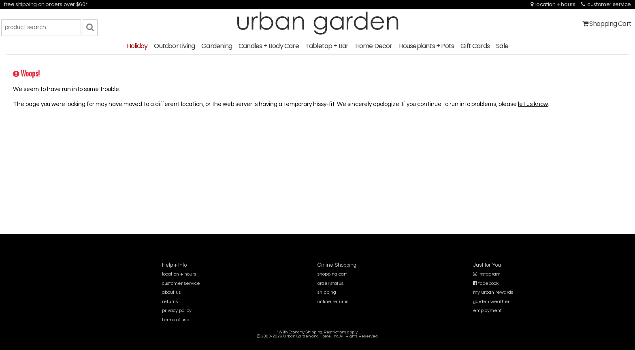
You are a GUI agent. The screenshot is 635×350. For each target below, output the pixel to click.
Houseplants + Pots (426, 46)
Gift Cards (475, 46)
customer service (606, 4)
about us (171, 292)
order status (330, 283)
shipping (327, 292)
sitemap (317, 341)
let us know (533, 104)
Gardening (216, 46)
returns (170, 301)
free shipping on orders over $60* (45, 4)
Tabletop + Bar (327, 46)
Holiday (137, 46)
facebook (486, 283)
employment (487, 310)
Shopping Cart (606, 23)
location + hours (553, 4)
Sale (502, 46)
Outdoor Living (174, 46)
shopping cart (332, 274)
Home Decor (373, 46)
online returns (333, 301)
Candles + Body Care (269, 46)
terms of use (176, 319)
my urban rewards (493, 292)
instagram (487, 274)
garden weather (491, 301)
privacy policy (177, 310)
